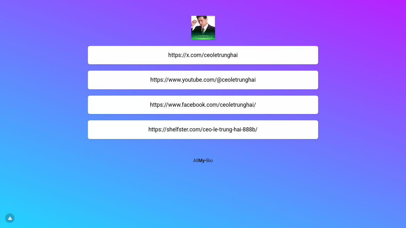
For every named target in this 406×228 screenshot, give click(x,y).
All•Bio (203, 160)
